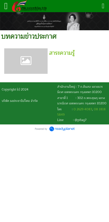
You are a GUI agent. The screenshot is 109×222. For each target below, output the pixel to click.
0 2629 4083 (83, 109)
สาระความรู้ (62, 53)
